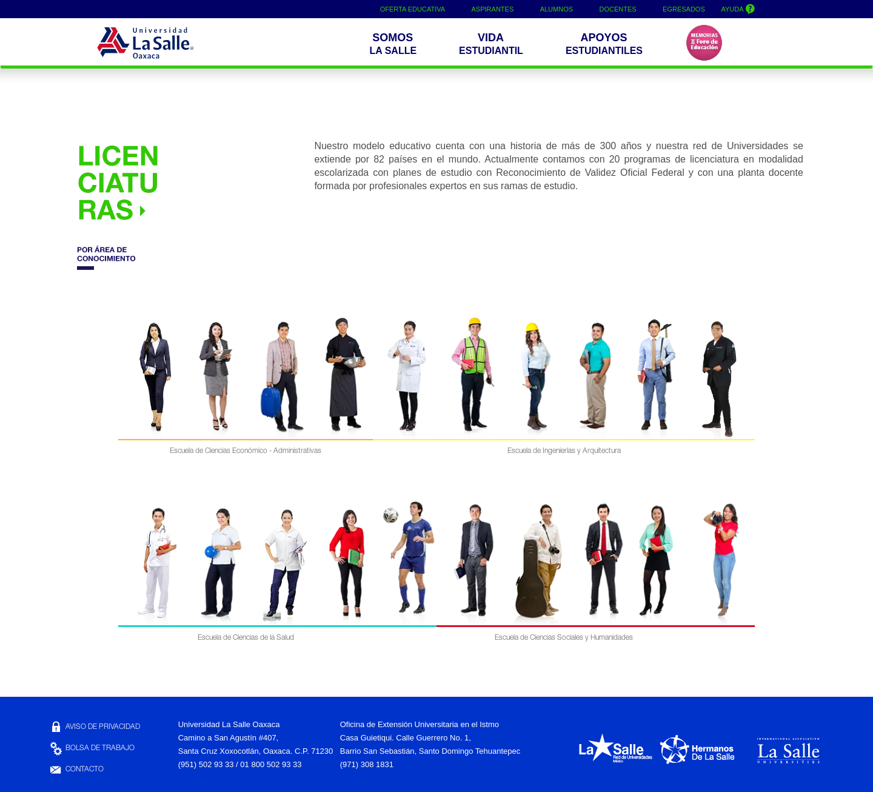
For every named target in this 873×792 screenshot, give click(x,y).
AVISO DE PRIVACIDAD (94, 727)
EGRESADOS (685, 9)
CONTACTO (76, 769)
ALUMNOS (557, 9)
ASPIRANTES (493, 9)
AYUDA (740, 8)
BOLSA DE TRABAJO (91, 748)
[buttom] (607, 45)
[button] (396, 45)
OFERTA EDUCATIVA (412, 9)
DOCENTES (618, 9)
